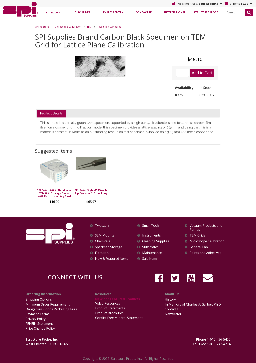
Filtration (102, 253)
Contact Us (144, 12)
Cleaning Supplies (155, 241)
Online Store (42, 26)
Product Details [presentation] (51, 113)
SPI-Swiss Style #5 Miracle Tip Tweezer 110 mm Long (91, 192)
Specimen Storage (108, 247)
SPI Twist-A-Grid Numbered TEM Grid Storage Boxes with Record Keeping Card (54, 193)
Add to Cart (202, 73)
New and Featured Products (117, 299)
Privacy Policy (36, 319)
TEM (89, 26)
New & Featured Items (111, 259)
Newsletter (173, 314)
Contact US (173, 309)
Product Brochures (109, 313)
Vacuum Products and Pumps (206, 227)
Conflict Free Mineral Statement (119, 318)
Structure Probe (205, 12)
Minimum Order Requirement (48, 304)
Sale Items (150, 259)
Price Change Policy (40, 328)
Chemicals (102, 241)
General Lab (199, 247)
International (175, 12)
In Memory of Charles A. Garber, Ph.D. (193, 304)
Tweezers (102, 226)
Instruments (151, 235)
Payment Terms (37, 314)
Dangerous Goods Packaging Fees (51, 309)
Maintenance (152, 253)
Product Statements (110, 308)
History (170, 299)
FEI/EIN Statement (39, 323)
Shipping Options (39, 299)
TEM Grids (197, 235)
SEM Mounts (104, 235)
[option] (54, 181)
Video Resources (107, 303)
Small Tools (151, 226)
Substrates (150, 247)
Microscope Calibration (68, 26)
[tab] (51, 113)
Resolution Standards (109, 26)
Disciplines (82, 12)
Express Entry (113, 12)
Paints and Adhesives (205, 253)
